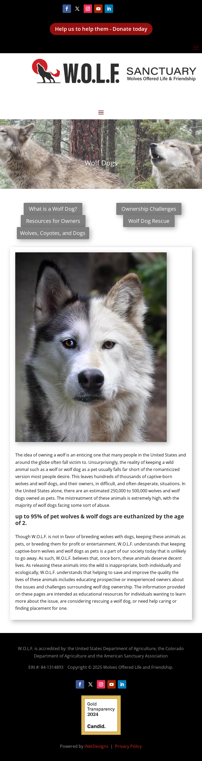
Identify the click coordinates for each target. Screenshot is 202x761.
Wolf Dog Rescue (148, 220)
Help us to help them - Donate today (101, 28)
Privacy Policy (128, 746)
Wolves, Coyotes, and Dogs (52, 233)
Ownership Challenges (149, 208)
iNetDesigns (96, 746)
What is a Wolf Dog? (53, 208)
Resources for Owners (53, 220)
